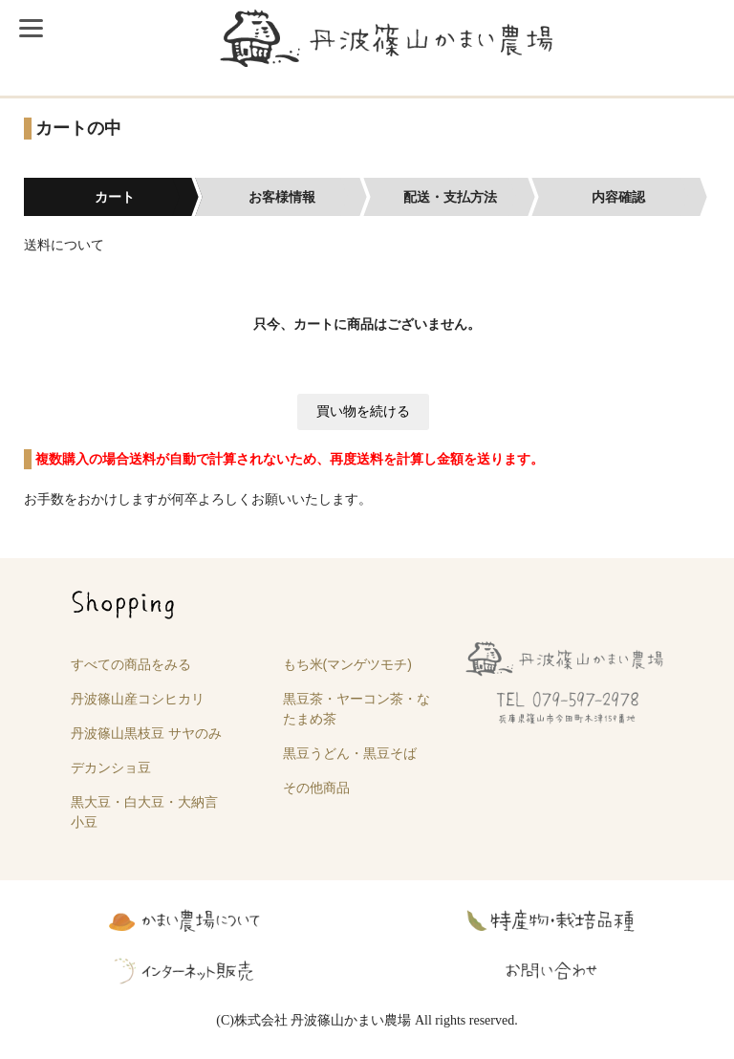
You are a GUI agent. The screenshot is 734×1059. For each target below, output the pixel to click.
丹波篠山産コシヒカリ (138, 698)
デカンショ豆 (111, 767)
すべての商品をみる (131, 664)
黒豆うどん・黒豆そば (350, 753)
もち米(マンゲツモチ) (347, 664)
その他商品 (316, 787)
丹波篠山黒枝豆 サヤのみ (146, 733)
